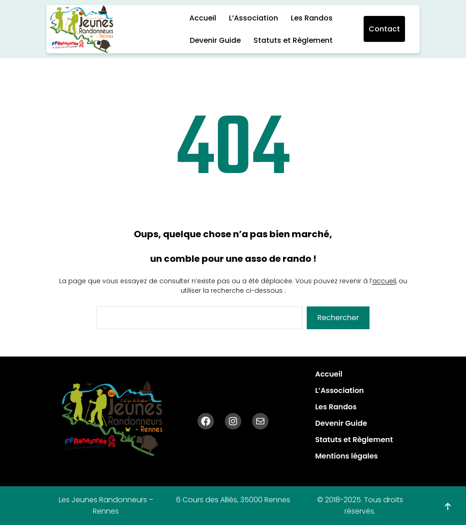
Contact (384, 29)
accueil (384, 280)
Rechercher (338, 317)
